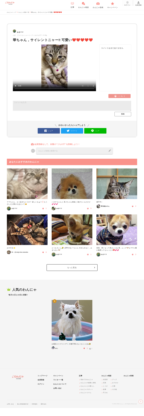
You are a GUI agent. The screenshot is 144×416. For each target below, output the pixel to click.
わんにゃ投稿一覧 (23, 12)
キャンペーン (58, 384)
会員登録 (41, 388)
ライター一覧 (58, 388)
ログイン (41, 392)
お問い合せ (57, 396)
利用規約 (34, 412)
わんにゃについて (60, 392)
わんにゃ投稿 (129, 384)
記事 (80, 384)
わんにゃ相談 (106, 384)
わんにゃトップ (11, 12)
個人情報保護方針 (23, 412)
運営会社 (43, 412)
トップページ (42, 384)
